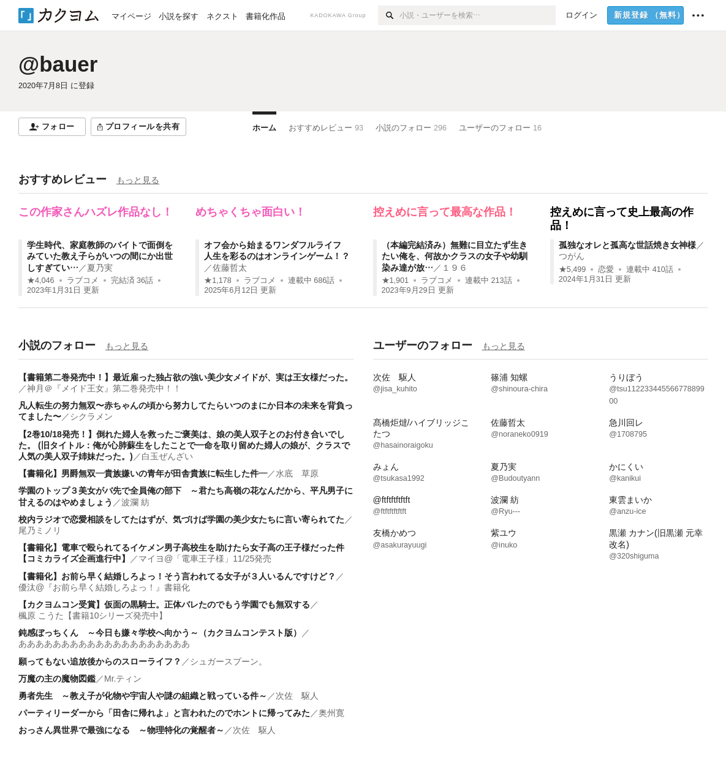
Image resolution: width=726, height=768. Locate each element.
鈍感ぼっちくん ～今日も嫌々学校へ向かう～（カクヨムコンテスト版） (159, 633)
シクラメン (91, 416)
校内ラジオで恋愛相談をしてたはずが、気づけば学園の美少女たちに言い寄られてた (181, 519)
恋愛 (606, 269)
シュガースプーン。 (228, 661)
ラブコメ (83, 280)
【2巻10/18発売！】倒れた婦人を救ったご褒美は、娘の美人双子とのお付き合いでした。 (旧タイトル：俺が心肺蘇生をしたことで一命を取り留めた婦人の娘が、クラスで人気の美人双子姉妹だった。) (184, 445)
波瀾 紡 (135, 502)
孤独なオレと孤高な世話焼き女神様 (627, 245)
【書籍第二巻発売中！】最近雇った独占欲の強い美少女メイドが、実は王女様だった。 (185, 377)
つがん (571, 256)
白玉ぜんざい (167, 456)
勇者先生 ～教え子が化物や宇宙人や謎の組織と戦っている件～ (142, 696)
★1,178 (218, 280)
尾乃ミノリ (39, 530)
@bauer (57, 64)
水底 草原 (297, 473)
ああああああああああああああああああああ (104, 644)
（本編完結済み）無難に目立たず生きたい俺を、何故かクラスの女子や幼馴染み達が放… (454, 256)
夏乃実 (100, 268)
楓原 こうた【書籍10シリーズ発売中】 (92, 615)
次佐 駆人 (297, 696)
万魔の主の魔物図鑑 (57, 678)
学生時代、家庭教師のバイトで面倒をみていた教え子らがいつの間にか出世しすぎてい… (100, 256)
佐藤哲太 (230, 268)
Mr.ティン (123, 678)
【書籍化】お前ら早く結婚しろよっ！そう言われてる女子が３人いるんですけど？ (177, 576)
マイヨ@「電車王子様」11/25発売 (204, 558)
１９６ (454, 268)
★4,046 (41, 280)
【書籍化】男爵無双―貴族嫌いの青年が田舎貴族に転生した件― (142, 473)
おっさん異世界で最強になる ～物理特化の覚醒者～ (121, 730)
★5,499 (572, 269)
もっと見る (137, 180)
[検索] (388, 15)
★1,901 (395, 280)
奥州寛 (331, 713)
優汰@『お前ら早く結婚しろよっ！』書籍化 (104, 587)
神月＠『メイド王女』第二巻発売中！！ (104, 388)
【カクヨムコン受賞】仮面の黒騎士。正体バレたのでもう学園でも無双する (164, 604)
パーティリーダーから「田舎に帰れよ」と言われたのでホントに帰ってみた (164, 713)
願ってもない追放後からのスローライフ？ (99, 661)
